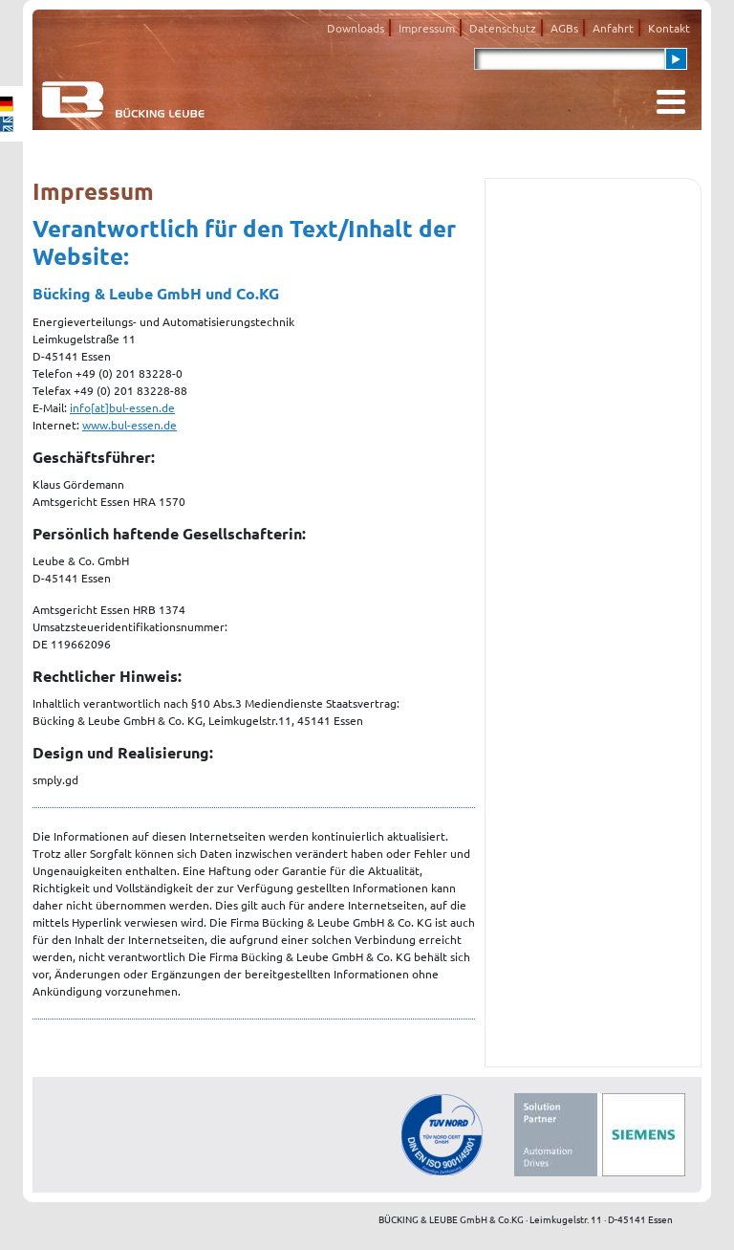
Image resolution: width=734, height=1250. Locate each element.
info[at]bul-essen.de (122, 407)
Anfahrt (613, 27)
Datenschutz (502, 27)
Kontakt (669, 27)
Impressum (427, 27)
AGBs (564, 27)
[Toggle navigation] (671, 101)
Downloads (355, 27)
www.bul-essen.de (129, 424)
